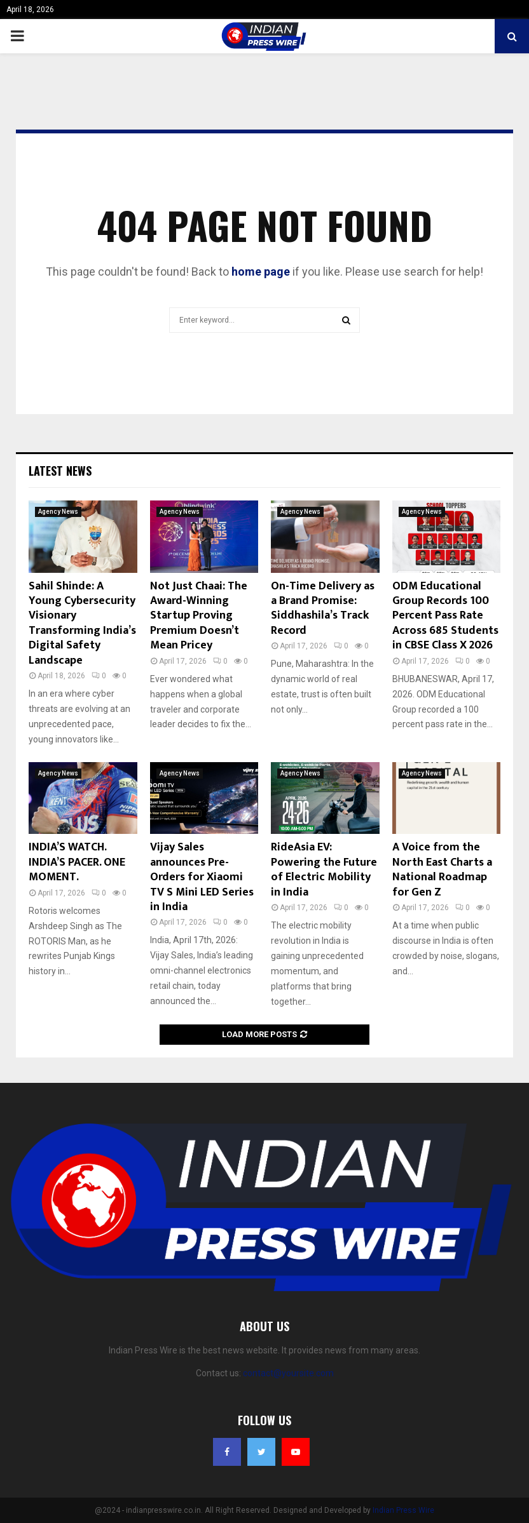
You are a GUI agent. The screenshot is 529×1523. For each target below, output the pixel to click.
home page (260, 271)
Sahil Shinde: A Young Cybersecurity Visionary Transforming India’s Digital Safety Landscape (82, 623)
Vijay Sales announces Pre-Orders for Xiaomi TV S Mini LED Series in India (202, 877)
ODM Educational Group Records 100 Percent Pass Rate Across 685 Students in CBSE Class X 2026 (445, 616)
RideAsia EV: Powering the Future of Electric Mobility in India (324, 869)
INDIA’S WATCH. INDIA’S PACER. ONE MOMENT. (77, 862)
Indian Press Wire (403, 1510)
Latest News (60, 470)
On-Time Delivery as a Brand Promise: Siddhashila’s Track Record (322, 608)
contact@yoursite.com (288, 1373)
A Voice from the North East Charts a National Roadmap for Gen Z (442, 869)
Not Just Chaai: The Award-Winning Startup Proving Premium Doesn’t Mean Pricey (198, 616)
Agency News (58, 511)
